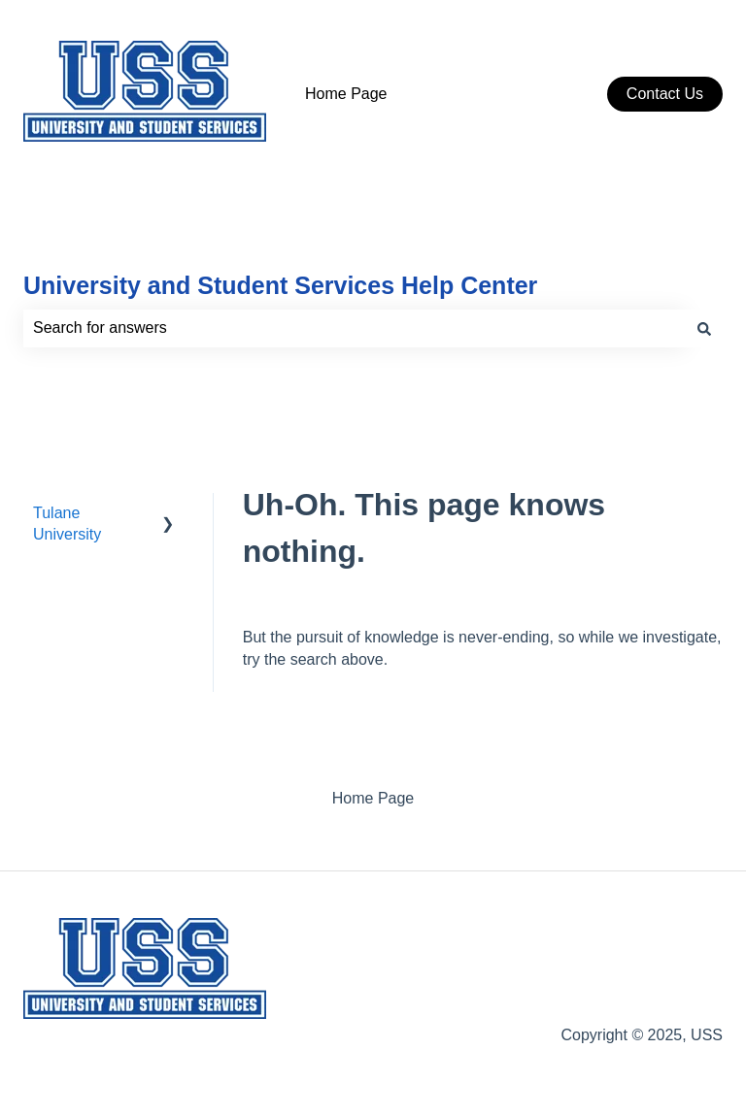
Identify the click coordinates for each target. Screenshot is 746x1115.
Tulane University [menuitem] (67, 523)
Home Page (346, 93)
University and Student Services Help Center (280, 285)
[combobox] (354, 328)
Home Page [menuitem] (373, 798)
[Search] (704, 328)
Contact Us (665, 93)
